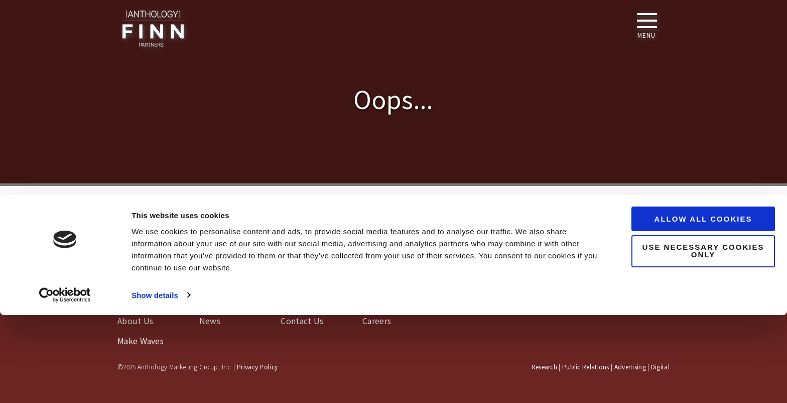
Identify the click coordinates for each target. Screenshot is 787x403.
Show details (155, 383)
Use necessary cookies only (703, 339)
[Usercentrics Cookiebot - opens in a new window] (65, 383)
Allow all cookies (703, 307)
